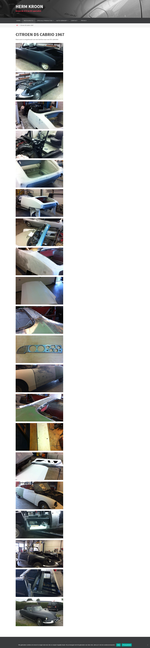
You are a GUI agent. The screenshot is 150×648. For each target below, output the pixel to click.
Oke (118, 645)
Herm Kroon (29, 6)
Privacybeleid (127, 645)
